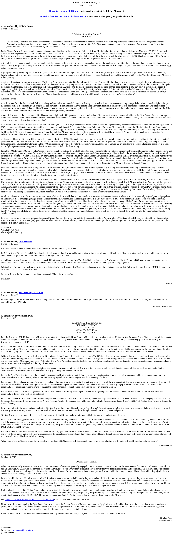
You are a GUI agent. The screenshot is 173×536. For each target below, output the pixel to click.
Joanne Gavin (25, 241)
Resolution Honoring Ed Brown (63, 11)
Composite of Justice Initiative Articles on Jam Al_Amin (29, 499)
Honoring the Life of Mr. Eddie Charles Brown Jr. (63, 16)
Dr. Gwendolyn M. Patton (31, 292)
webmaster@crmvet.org (22, 530)
